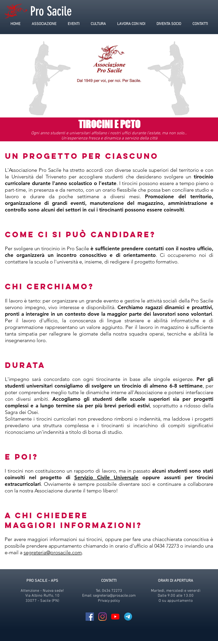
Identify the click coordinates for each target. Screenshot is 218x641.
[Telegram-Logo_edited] (128, 616)
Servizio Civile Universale (106, 477)
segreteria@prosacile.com (53, 552)
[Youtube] (115, 616)
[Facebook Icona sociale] (90, 616)
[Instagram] (102, 616)
